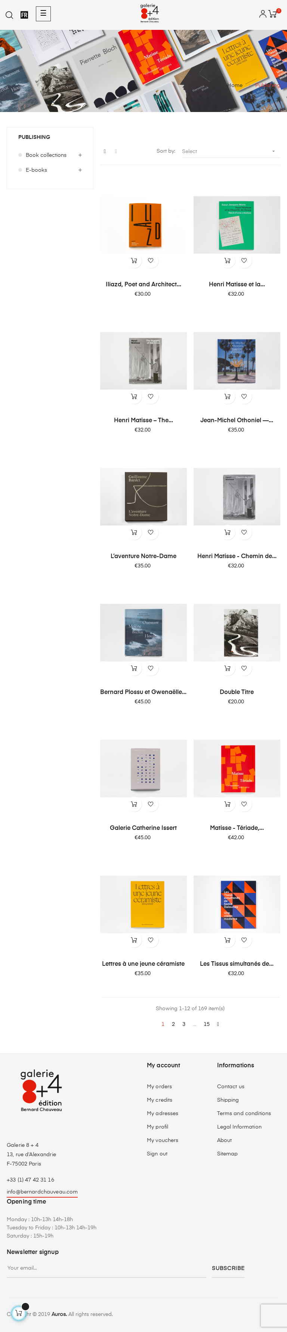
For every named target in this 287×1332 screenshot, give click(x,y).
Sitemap (227, 1154)
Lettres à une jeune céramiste (143, 964)
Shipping (228, 1100)
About (224, 1140)
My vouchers (163, 1140)
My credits (159, 1100)
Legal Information (239, 1127)
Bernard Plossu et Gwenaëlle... (143, 692)
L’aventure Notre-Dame (143, 557)
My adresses (163, 1113)
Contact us (230, 1086)
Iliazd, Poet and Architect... (143, 285)
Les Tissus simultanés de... (237, 964)
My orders (159, 1086)
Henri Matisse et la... (237, 285)
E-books (36, 170)
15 (207, 1024)
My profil (157, 1127)
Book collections (46, 155)
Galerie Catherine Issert (143, 828)
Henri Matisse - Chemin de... (237, 557)
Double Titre (237, 692)
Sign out (157, 1154)
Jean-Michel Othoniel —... (236, 421)
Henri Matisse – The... (143, 421)
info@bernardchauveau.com (42, 1192)
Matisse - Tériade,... (237, 828)
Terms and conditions (244, 1113)
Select (231, 151)
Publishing (34, 137)
